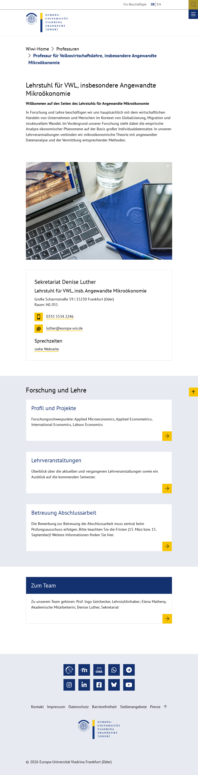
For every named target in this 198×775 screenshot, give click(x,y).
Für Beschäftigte (135, 4)
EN (159, 4)
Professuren (67, 49)
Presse (155, 706)
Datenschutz (79, 706)
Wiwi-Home (37, 49)
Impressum (56, 706)
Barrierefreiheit (104, 706)
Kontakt (37, 706)
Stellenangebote (133, 706)
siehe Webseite (46, 349)
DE (153, 4)
